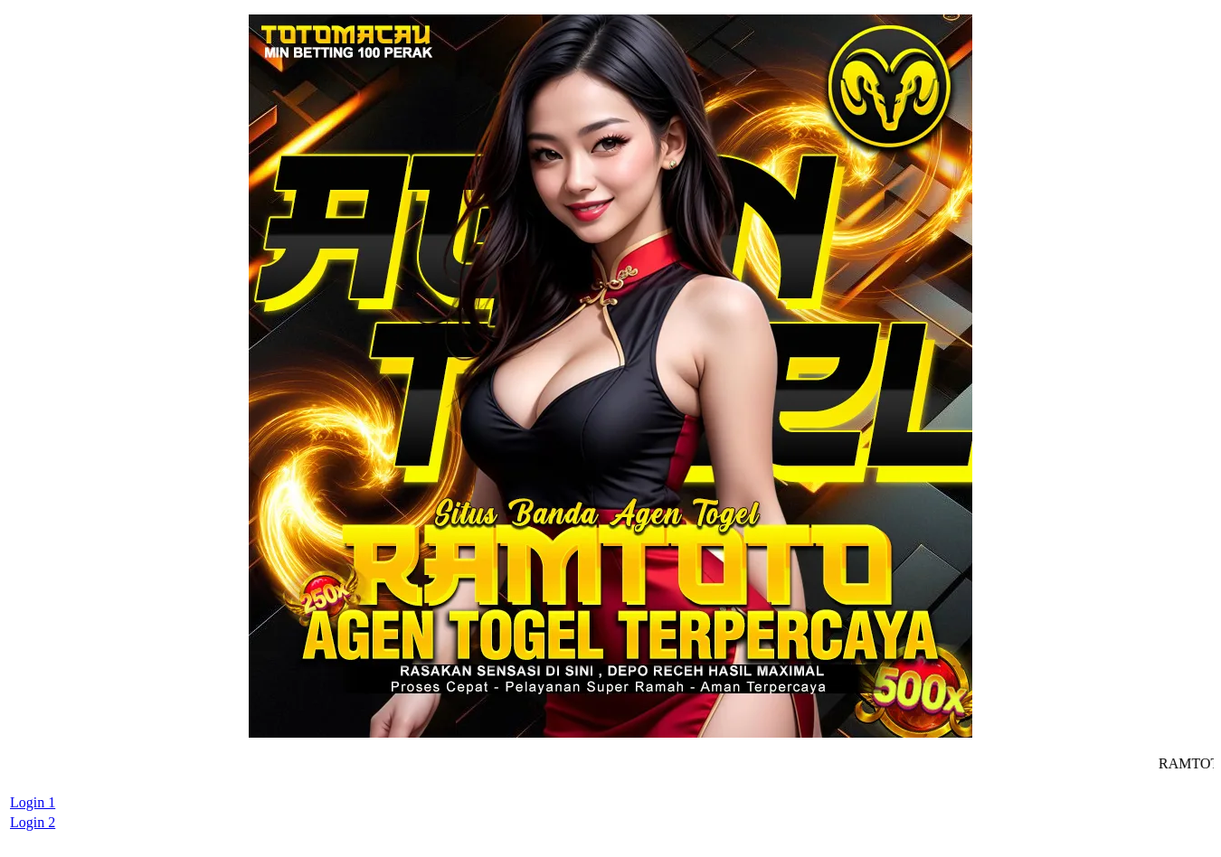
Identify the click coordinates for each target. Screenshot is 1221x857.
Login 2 (32, 822)
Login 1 (32, 802)
